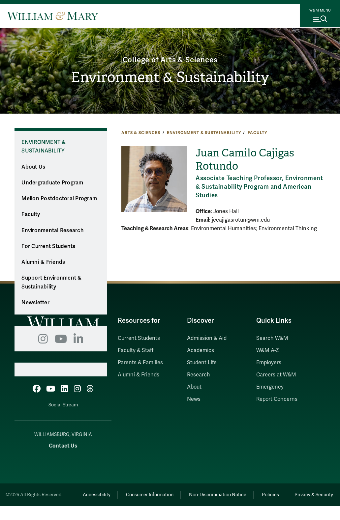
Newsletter (35, 302)
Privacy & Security (203, 508)
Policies (298, 493)
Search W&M (272, 338)
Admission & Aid (207, 338)
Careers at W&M (276, 374)
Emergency (270, 387)
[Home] (52, 16)
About (194, 387)
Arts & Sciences (140, 132)
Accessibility (113, 493)
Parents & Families (140, 362)
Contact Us (63, 444)
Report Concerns (276, 399)
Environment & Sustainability (170, 78)
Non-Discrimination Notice (241, 493)
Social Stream (63, 403)
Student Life (202, 362)
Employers (268, 362)
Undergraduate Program (52, 182)
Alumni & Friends (43, 262)
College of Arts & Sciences (170, 59)
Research (198, 374)
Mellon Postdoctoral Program (59, 198)
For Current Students (48, 246)
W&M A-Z (267, 350)
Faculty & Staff (135, 350)
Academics (200, 350)
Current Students (139, 338)
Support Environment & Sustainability (51, 282)
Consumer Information (170, 493)
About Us (33, 167)
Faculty (257, 132)
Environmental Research (52, 230)
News (194, 399)
